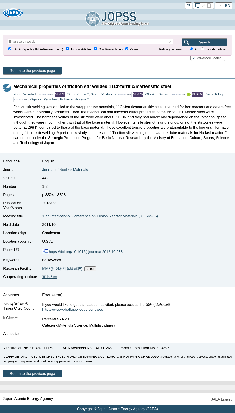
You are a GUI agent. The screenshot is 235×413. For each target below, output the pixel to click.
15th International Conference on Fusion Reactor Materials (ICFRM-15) (100, 216)
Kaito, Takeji (214, 94)
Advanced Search (209, 58)
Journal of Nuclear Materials (65, 170)
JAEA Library (221, 399)
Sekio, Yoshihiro (103, 94)
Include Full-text (216, 49)
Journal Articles (80, 49)
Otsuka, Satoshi (157, 94)
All (196, 49)
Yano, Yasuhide (25, 94)
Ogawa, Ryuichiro (44, 99)
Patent (134, 49)
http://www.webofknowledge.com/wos (72, 309)
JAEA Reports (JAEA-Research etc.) (38, 49)
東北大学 (49, 277)
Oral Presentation (110, 49)
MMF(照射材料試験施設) (62, 269)
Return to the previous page (32, 71)
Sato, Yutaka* (78, 94)
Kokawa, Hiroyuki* (74, 99)
